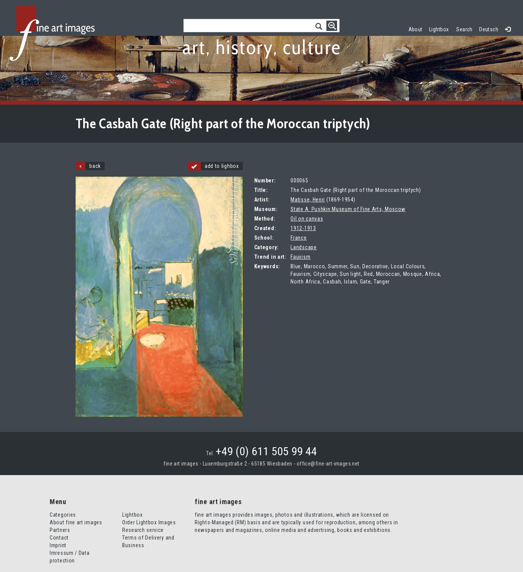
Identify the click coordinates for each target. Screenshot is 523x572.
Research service (143, 530)
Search (464, 29)
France (299, 238)
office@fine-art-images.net (328, 464)
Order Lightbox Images (149, 522)
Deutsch (488, 29)
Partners (60, 530)
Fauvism (300, 257)
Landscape (303, 247)
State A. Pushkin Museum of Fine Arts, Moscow (348, 209)
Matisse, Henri (308, 200)
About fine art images (76, 522)
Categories (63, 515)
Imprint (58, 545)
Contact (59, 538)
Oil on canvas (307, 219)
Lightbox (440, 28)
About (415, 29)
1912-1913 (303, 228)
